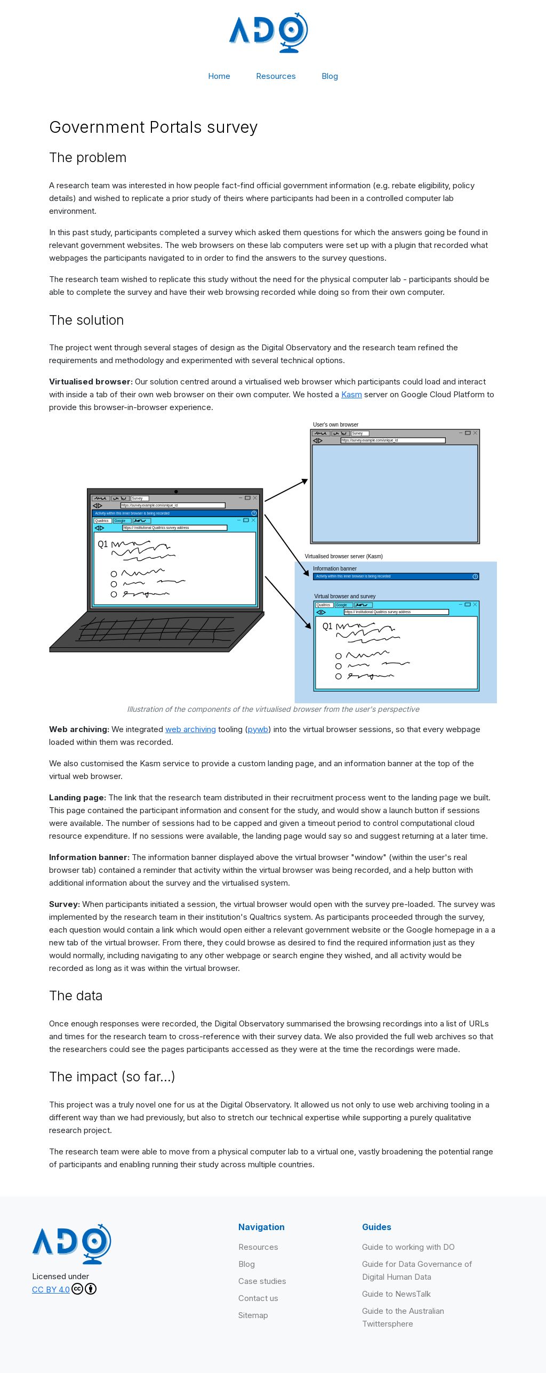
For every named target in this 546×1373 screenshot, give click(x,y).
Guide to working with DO (408, 1247)
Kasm (351, 394)
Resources (276, 76)
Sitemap (253, 1315)
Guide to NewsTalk (396, 1294)
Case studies (262, 1281)
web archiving (190, 729)
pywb (258, 729)
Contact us (258, 1298)
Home (219, 76)
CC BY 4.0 (64, 1289)
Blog (330, 76)
